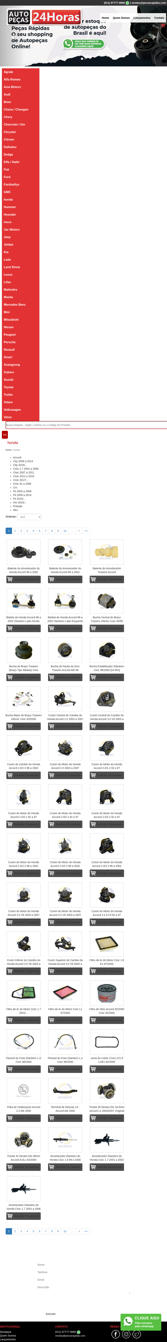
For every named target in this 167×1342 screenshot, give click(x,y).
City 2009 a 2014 (23, 461)
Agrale (8, 72)
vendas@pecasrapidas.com (149, 2)
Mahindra (10, 289)
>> (86, 530)
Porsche (10, 342)
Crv (15, 487)
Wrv (15, 510)
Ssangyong (12, 364)
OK (5, 434)
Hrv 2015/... (20, 502)
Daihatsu (10, 147)
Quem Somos (121, 17)
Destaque (5, 1331)
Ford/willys (12, 184)
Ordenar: (11, 516)
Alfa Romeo (12, 79)
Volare (8, 402)
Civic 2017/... (20, 479)
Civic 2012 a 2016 (23, 476)
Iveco (7, 222)
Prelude (17, 506)
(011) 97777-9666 (114, 2)
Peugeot (10, 334)
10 (64, 530)
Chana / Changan (16, 109)
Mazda (8, 297)
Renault (9, 349)
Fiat (6, 169)
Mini (7, 312)
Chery (8, 117)
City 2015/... (20, 464)
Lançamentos (142, 17)
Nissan (9, 327)
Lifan (7, 282)
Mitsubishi (11, 319)
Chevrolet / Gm (14, 124)
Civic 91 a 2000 (22, 483)
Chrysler (10, 132)
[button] (12, 36)
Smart (8, 357)
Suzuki (9, 379)
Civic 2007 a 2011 (23, 472)
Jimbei (8, 244)
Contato (159, 17)
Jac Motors (12, 229)
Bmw (7, 102)
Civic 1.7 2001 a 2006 (25, 468)
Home (105, 17)
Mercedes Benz (15, 304)
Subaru (9, 372)
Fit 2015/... (19, 498)
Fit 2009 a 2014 (22, 494)
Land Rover (12, 267)
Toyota (8, 387)
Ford (7, 177)
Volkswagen (12, 409)
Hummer (10, 207)
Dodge (8, 154)
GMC (7, 192)
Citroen (9, 139)
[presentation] (65, 1303)
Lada (7, 259)
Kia (6, 252)
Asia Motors (12, 87)
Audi (7, 94)
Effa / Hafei (11, 162)
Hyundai (10, 214)
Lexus (8, 274)
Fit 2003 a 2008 (22, 491)
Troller (8, 394)
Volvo (8, 417)
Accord (17, 457)
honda (8, 199)
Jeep (7, 237)
